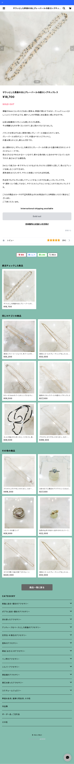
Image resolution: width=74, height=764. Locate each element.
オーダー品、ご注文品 (11, 714)
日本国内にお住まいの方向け (37, 224)
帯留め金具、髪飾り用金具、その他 (16, 698)
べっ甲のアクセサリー (11, 659)
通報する (68, 230)
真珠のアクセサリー (10, 643)
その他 (5, 722)
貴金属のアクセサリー (11, 675)
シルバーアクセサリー (11, 667)
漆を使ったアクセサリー (11, 619)
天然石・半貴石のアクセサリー (14, 635)
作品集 (5, 706)
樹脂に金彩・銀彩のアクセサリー (15, 604)
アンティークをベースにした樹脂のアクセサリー (21, 627)
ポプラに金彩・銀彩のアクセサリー (16, 611)
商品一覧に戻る (37, 587)
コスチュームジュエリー (11, 690)
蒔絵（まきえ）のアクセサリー (13, 651)
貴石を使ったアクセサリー (12, 683)
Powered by (37, 739)
